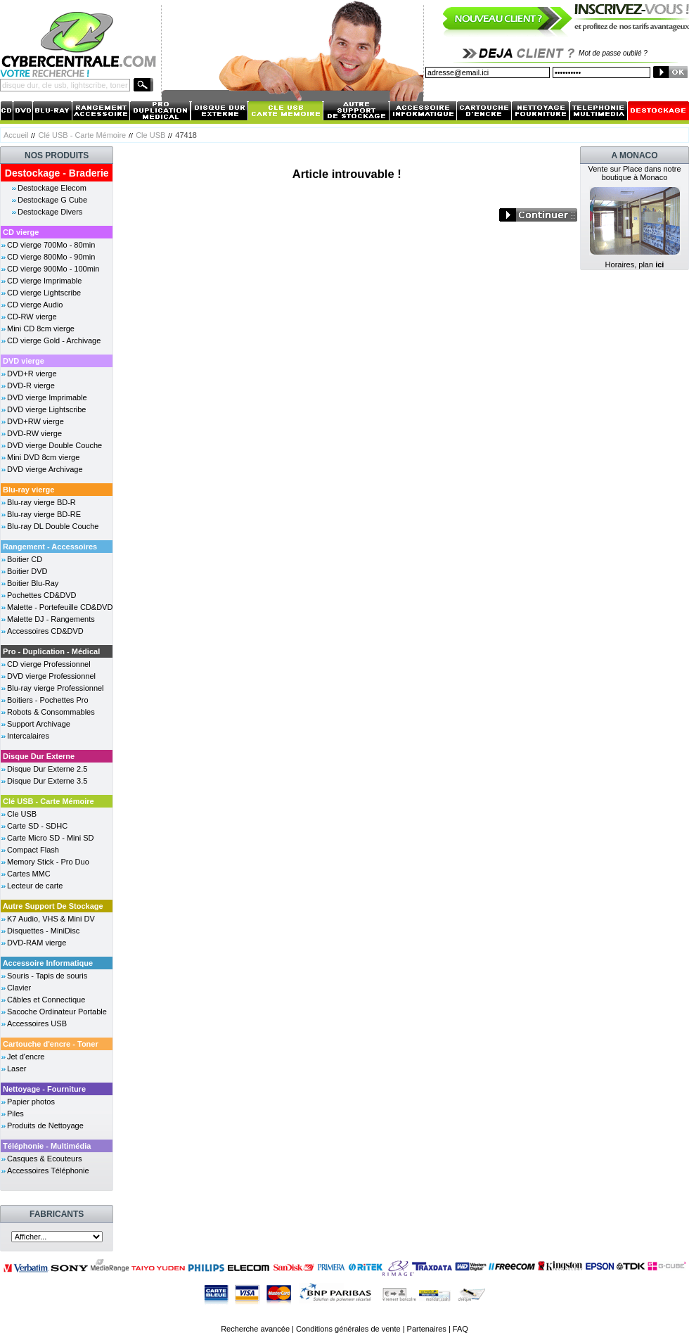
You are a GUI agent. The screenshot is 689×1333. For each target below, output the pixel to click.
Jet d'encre (25, 1056)
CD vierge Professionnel (49, 664)
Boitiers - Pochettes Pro (48, 700)
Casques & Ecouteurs (44, 1158)
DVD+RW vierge (35, 421)
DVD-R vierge (31, 385)
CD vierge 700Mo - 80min (51, 245)
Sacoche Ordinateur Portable (57, 1011)
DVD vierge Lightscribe (46, 409)
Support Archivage (38, 724)
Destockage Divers (50, 212)
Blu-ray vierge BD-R (41, 502)
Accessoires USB (37, 1023)
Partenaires (426, 1329)
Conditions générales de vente (348, 1329)
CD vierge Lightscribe (44, 292)
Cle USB (150, 135)
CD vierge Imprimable (44, 280)
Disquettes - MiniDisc (43, 930)
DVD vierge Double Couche (54, 445)
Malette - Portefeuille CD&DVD (59, 607)
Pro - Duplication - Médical (51, 651)
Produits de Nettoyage (45, 1125)
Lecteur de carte (35, 885)
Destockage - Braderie (57, 173)
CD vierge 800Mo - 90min (51, 257)
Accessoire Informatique (48, 963)
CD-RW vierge (32, 316)
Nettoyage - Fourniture (44, 1089)
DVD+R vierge (32, 373)
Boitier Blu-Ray (32, 583)
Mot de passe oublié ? (613, 53)
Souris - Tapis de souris (47, 975)
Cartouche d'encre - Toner (50, 1044)
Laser (17, 1068)
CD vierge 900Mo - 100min (53, 268)
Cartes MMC (29, 873)
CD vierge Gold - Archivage (54, 340)
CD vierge (21, 232)
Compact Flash (33, 850)
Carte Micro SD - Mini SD (50, 838)
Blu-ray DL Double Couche (52, 526)
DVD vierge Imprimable (47, 397)
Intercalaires (28, 736)
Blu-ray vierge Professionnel (55, 688)
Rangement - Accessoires (50, 546)
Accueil (16, 135)
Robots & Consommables (51, 712)
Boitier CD (24, 559)
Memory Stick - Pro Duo (48, 861)
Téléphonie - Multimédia (47, 1146)
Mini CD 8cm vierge (41, 328)
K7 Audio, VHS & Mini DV (51, 918)
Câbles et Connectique (46, 999)
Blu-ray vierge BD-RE (44, 514)
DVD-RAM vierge (36, 942)
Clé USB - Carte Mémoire (82, 135)
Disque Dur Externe (39, 756)
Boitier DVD (27, 571)
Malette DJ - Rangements (51, 619)
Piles (15, 1113)
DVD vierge (23, 361)
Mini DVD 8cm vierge (43, 457)
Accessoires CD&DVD (45, 631)
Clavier (19, 987)
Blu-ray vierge (28, 489)
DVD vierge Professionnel (51, 676)
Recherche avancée (255, 1329)
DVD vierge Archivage (45, 469)
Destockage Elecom (52, 188)
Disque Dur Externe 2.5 (47, 769)
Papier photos (31, 1101)
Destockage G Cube (52, 200)
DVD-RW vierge (34, 433)
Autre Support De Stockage (53, 906)
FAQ (460, 1329)
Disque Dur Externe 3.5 (47, 781)
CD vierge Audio (35, 304)
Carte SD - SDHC (37, 826)
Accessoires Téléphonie (48, 1170)
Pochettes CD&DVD (41, 595)
